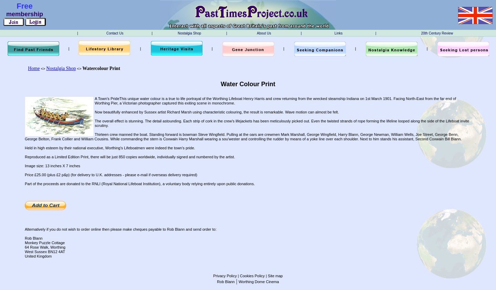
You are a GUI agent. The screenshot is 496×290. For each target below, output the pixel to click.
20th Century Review (437, 33)
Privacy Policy (225, 276)
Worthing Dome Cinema (259, 282)
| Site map (274, 276)
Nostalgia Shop (189, 33)
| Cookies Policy (251, 276)
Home (34, 68)
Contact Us (114, 33)
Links (338, 33)
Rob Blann (226, 282)
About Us (264, 33)
